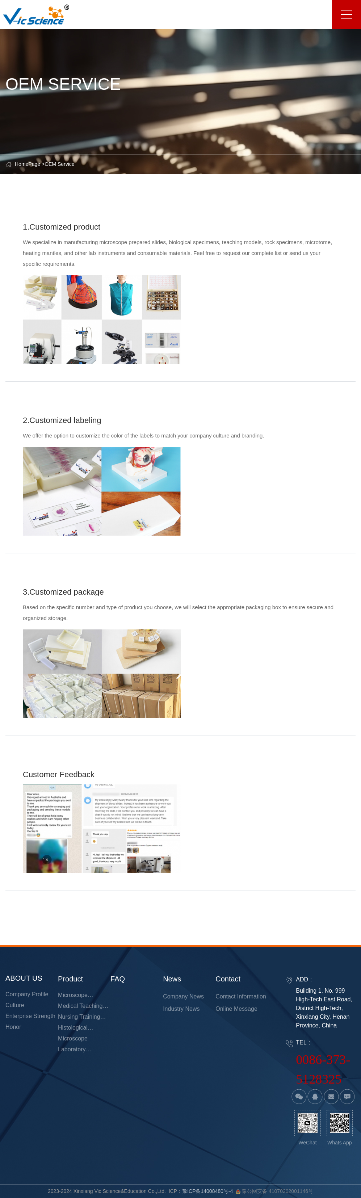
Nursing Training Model (79, 1018)
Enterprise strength (30, 1016)
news (172, 979)
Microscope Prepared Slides (78, 996)
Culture (14, 1005)
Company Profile (26, 994)
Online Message (236, 1009)
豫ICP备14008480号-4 (207, 1191)
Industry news (181, 1009)
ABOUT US (23, 978)
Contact (227, 979)
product (70, 979)
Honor (13, 1027)
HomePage (27, 164)
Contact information (240, 996)
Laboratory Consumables (75, 1050)
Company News (183, 996)
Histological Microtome (73, 1029)
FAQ (117, 979)
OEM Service (59, 164)
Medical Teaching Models (80, 1007)
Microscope (73, 1038)
